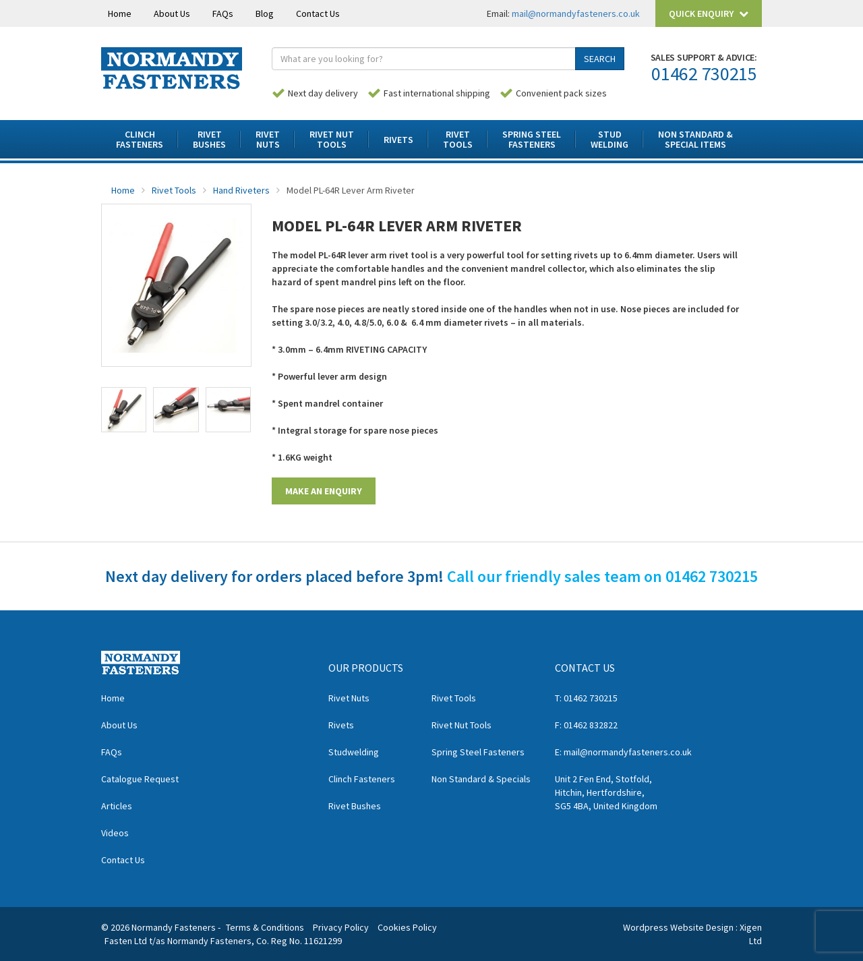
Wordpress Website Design (678, 927)
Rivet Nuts (348, 698)
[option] (176, 285)
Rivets (398, 140)
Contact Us (318, 13)
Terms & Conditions (265, 927)
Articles (116, 806)
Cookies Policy (407, 927)
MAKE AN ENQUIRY (323, 491)
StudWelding (609, 139)
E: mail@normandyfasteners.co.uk (623, 752)
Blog (265, 13)
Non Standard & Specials (481, 779)
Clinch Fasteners (361, 779)
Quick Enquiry (708, 13)
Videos (115, 833)
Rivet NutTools (331, 139)
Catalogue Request (140, 779)
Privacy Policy (341, 927)
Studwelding (353, 752)
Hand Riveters (241, 190)
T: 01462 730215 (586, 698)
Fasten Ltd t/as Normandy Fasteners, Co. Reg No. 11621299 (223, 941)
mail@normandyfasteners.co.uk (576, 13)
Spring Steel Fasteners (478, 752)
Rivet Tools (174, 190)
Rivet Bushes (354, 806)
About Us (172, 13)
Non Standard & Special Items (695, 139)
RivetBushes (209, 139)
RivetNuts (268, 139)
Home (119, 13)
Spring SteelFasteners (531, 139)
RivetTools (458, 139)
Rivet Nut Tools (462, 725)
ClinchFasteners (139, 139)
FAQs (222, 13)
